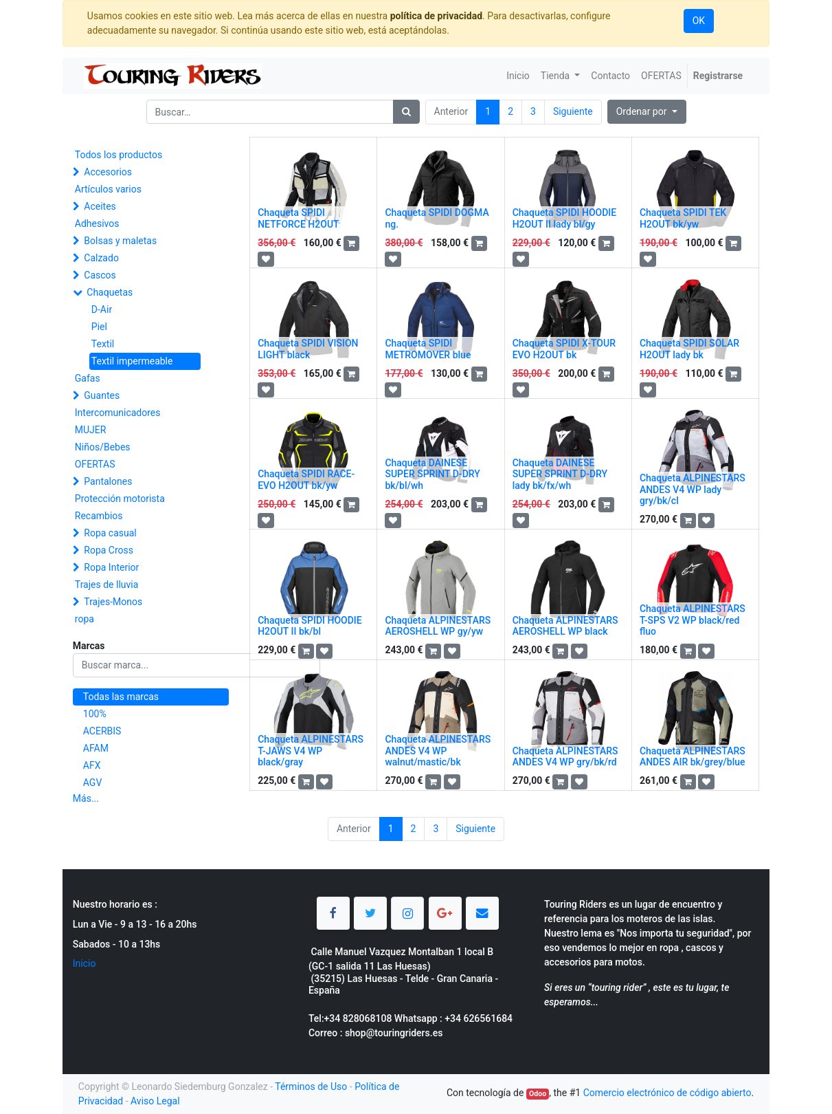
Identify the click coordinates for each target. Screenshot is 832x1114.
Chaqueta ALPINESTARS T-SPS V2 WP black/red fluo (692, 620)
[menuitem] (518, 76)
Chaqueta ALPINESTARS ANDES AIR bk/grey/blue (692, 756)
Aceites (100, 206)
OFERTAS (95, 464)
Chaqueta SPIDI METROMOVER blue (428, 349)
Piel (99, 326)
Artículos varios (108, 189)
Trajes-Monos (113, 601)
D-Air (101, 309)
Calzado (101, 257)
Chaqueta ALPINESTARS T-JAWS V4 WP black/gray (310, 751)
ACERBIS (102, 730)
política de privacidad (436, 15)
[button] (646, 112)
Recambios (99, 515)
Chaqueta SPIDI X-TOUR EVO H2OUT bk (564, 349)
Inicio (84, 963)
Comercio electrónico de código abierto (667, 1092)
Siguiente (573, 111)
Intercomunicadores (118, 412)
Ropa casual (110, 532)
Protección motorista (120, 498)
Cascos (100, 275)
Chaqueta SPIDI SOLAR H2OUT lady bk (689, 349)
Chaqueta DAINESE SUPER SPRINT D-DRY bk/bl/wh (432, 474)
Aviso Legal (155, 1100)
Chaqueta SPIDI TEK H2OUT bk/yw (683, 218)
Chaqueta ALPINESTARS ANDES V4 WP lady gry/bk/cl (692, 489)
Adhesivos (97, 223)
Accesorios (108, 171)
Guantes (102, 395)
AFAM (96, 748)
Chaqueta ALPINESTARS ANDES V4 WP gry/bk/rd (565, 756)
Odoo (537, 1093)
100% (94, 713)
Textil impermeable (132, 361)
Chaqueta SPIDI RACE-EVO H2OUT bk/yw (306, 479)
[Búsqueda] (406, 112)
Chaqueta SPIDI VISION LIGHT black (308, 349)
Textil (102, 343)
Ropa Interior (111, 567)
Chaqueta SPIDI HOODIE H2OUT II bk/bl (310, 626)
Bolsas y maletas (120, 240)
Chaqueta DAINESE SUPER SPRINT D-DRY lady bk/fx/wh (560, 474)
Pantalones (108, 481)
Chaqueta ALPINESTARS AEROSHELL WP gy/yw (438, 626)
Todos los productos (118, 154)
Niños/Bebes (103, 446)
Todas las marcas (121, 696)
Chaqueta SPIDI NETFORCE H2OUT (298, 218)
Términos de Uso (311, 1086)
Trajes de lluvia (107, 584)
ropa (84, 618)
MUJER (90, 429)
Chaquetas (110, 292)
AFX (92, 765)
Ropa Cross (108, 550)
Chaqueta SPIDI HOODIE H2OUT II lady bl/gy (565, 218)
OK (699, 20)
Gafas (87, 378)
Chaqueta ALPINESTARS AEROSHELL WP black (565, 626)
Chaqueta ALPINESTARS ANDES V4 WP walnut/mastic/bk (438, 751)
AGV (92, 782)
